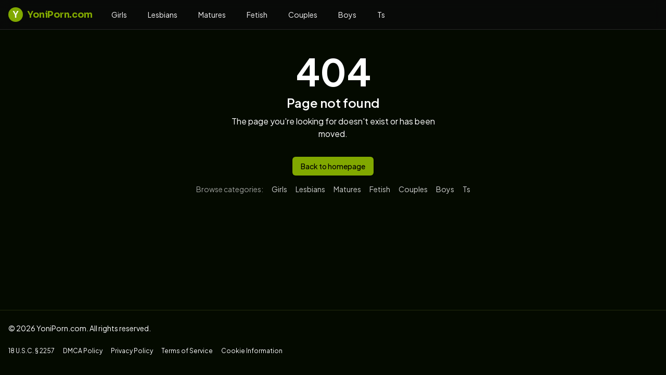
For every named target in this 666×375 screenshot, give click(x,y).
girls (119, 14)
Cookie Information (252, 351)
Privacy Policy (132, 351)
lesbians (162, 14)
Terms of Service (187, 351)
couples (302, 14)
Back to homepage (333, 166)
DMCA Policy (83, 351)
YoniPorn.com (50, 14)
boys (347, 14)
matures (212, 14)
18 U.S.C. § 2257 (31, 351)
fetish (257, 14)
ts (381, 14)
